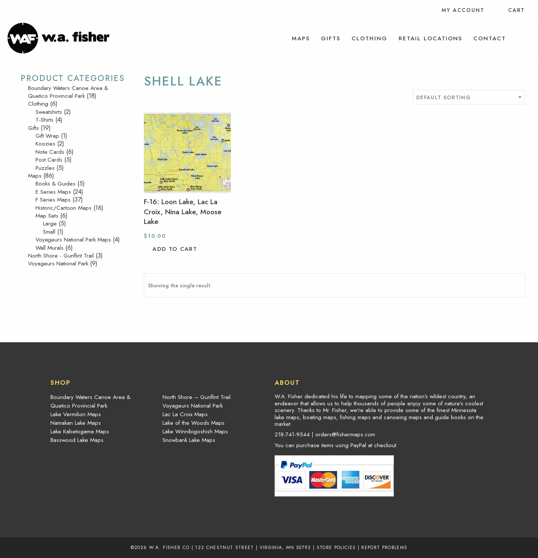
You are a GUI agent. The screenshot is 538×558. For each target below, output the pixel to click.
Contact (489, 38)
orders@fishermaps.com (345, 434)
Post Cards (48, 160)
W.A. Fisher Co (169, 547)
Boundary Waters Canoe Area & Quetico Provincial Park (68, 92)
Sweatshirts (48, 112)
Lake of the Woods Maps (194, 423)
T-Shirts (44, 120)
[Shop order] (469, 97)
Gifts (330, 38)
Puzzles (45, 168)
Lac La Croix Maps (185, 414)
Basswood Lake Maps (76, 440)
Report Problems (384, 547)
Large (50, 223)
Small (49, 232)
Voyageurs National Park (58, 263)
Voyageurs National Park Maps (73, 240)
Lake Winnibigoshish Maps (195, 431)
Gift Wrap (47, 136)
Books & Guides (55, 184)
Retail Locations (430, 38)
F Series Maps (53, 200)
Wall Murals (49, 248)
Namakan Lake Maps (75, 423)
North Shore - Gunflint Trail (61, 256)
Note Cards (49, 152)
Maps (301, 38)
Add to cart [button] (174, 249)
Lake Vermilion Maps (75, 414)
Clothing (369, 38)
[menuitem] (300, 38)
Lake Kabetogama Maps (79, 431)
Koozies (45, 144)
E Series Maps (53, 192)
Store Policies (336, 547)
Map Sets (46, 216)
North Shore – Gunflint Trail (197, 397)
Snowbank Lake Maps (189, 440)
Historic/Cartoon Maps (63, 208)
